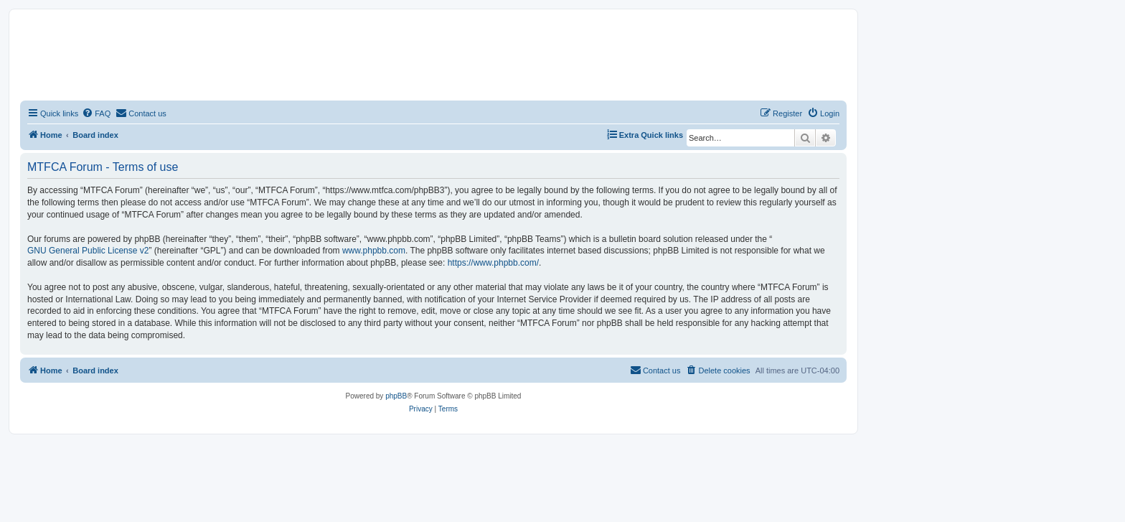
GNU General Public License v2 (88, 251)
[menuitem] (96, 113)
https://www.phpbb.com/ (493, 263)
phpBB (396, 396)
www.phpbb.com (373, 251)
